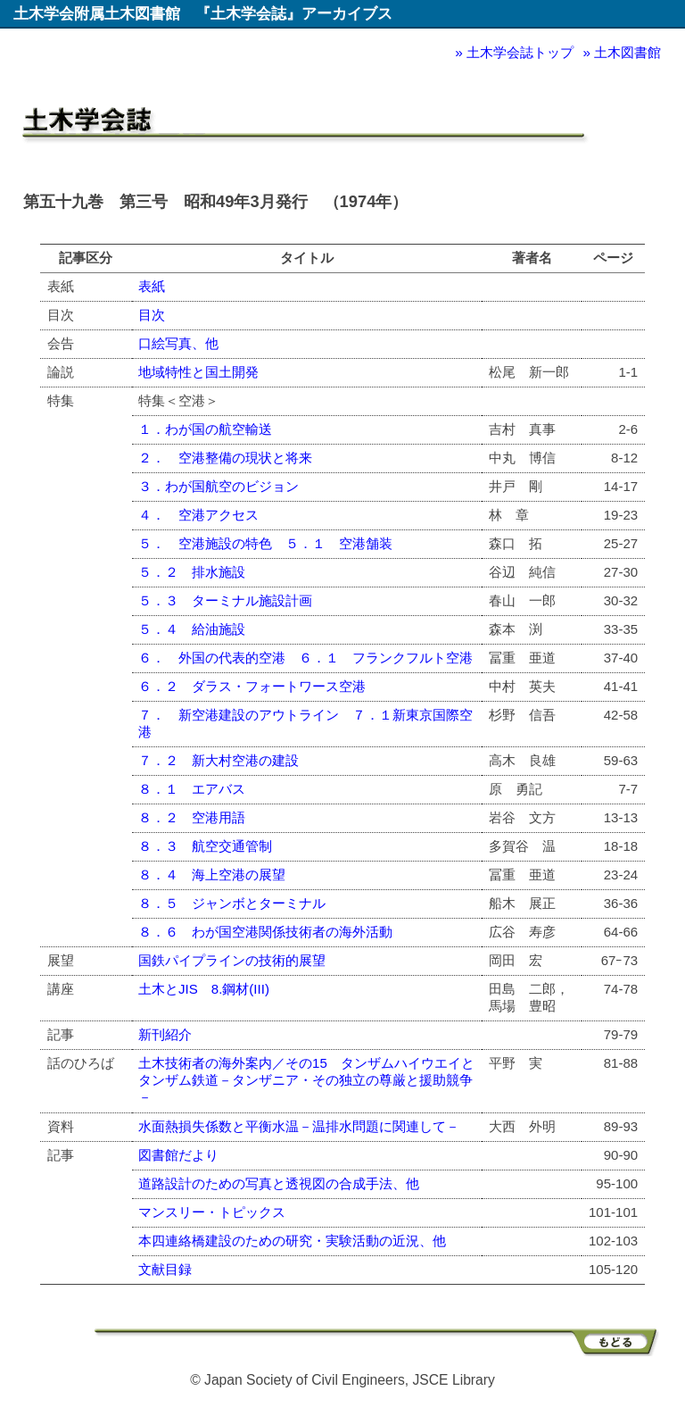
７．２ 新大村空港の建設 (218, 760)
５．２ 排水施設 (191, 571)
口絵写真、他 (178, 343)
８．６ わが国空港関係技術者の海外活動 (265, 931)
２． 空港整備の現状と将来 (225, 457)
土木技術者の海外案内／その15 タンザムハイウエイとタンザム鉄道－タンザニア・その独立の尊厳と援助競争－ (306, 1079)
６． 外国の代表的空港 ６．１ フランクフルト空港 (305, 657)
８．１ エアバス (191, 788)
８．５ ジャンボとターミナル (232, 903)
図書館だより (178, 1154)
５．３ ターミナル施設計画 (225, 600)
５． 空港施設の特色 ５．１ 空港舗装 (265, 543)
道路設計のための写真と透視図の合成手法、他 (278, 1183)
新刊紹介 (165, 1034)
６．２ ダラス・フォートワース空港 (252, 686)
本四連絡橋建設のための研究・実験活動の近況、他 (292, 1240)
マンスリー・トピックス (211, 1212)
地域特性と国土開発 (198, 371)
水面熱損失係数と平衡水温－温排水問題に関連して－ (298, 1126)
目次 (151, 314)
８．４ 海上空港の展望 (211, 874)
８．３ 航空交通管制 (205, 846)
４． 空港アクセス (198, 514)
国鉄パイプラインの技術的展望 (232, 960)
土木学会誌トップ (520, 52)
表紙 (151, 286)
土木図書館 (627, 52)
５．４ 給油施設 (191, 629)
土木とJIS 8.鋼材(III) (203, 988)
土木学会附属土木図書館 (96, 13)
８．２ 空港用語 (191, 817)
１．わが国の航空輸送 (205, 429)
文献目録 (165, 1269)
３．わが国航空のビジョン (218, 486)
